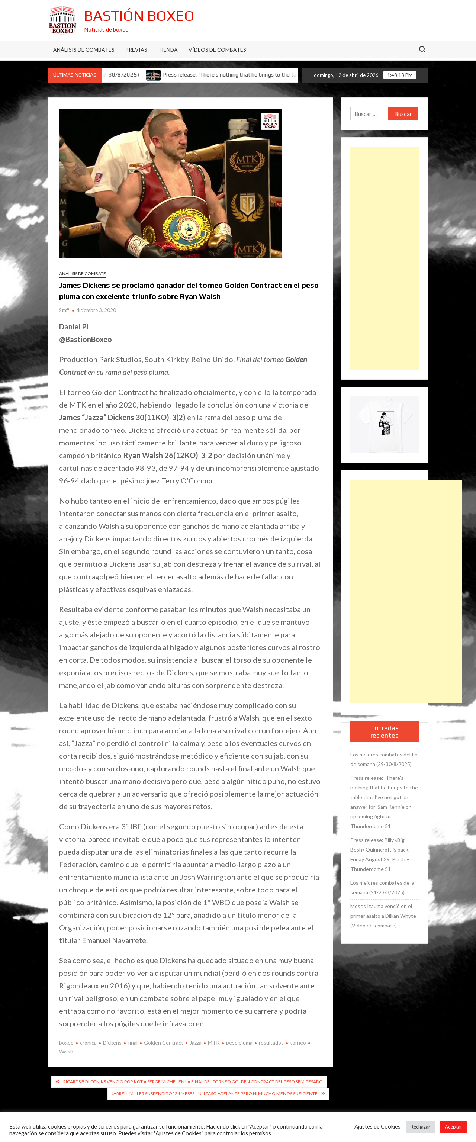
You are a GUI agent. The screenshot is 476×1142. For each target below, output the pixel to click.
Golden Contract (163, 1042)
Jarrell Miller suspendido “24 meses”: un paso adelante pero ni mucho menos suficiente (215, 1093)
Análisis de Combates (84, 49)
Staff (64, 310)
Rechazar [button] (420, 1127)
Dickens (112, 1042)
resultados (271, 1042)
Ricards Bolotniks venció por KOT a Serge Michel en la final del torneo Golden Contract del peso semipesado (193, 1081)
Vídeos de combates (217, 49)
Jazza (196, 1042)
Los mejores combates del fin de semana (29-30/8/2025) (384, 759)
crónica (88, 1042)
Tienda (168, 49)
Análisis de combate (82, 273)
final (133, 1042)
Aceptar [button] (453, 1127)
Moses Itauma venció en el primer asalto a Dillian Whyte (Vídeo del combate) (383, 916)
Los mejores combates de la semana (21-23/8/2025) (382, 887)
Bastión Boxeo (139, 15)
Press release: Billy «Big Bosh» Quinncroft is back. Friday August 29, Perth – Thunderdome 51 (379, 854)
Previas (136, 49)
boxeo (66, 1042)
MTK (214, 1042)
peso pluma (239, 1042)
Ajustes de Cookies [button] (377, 1126)
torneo (298, 1042)
